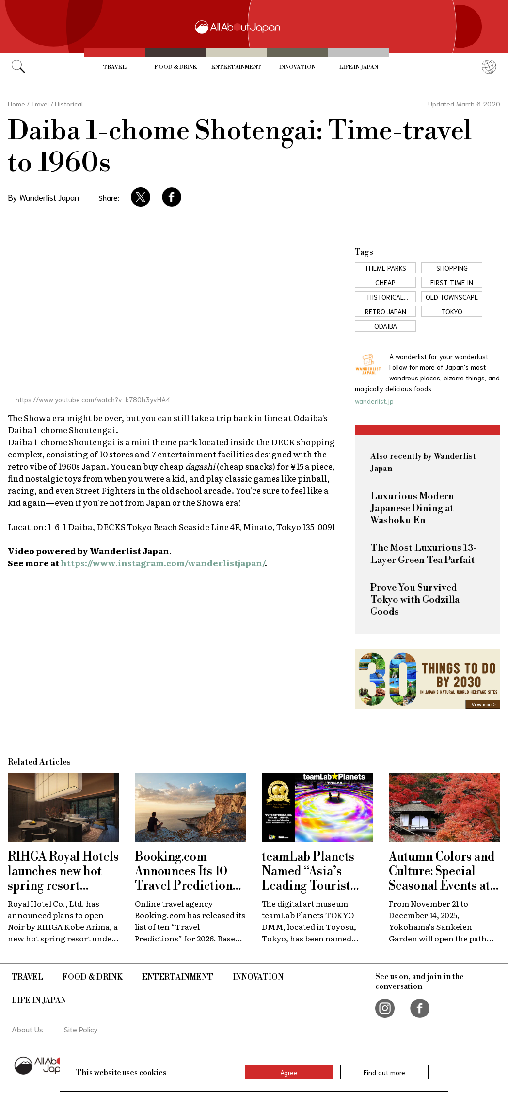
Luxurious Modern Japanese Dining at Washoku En (412, 508)
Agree (289, 1072)
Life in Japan (358, 67)
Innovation (297, 67)
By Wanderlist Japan (43, 197)
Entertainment (236, 67)
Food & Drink (176, 67)
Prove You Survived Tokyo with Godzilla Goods (415, 600)
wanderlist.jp (374, 400)
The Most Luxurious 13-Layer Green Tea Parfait (423, 554)
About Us (27, 1029)
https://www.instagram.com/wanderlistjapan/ (163, 563)
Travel (115, 67)
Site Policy (81, 1029)
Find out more (384, 1072)
